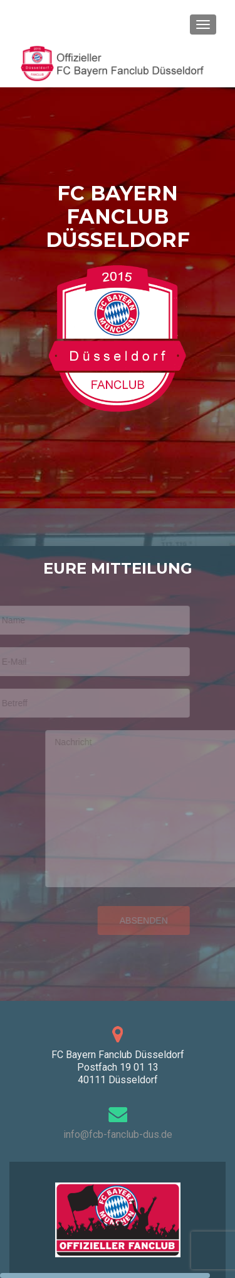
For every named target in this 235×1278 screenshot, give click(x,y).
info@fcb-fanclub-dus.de (117, 1134)
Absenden (137, 920)
